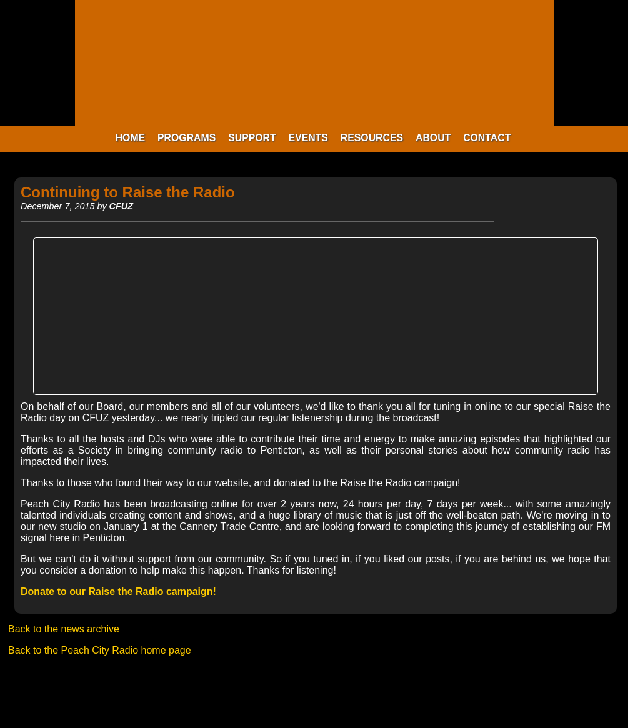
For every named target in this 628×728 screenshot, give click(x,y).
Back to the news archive (63, 629)
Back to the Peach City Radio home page (99, 650)
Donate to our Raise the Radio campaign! (118, 591)
